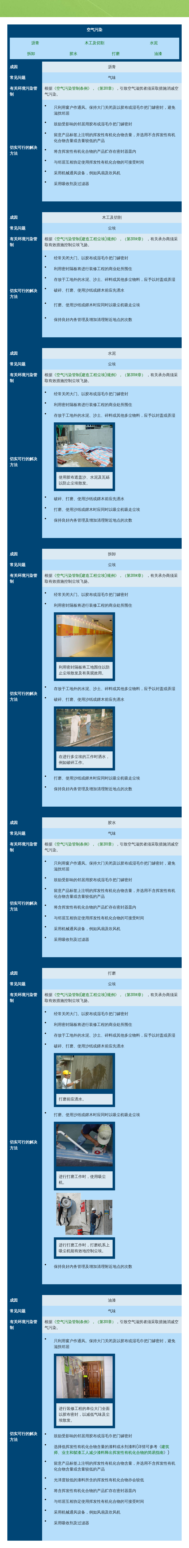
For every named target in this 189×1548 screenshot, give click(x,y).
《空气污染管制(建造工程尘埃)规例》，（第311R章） (98, 239)
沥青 (35, 43)
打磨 (116, 53)
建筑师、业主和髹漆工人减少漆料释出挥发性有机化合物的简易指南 (111, 1449)
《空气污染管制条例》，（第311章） (84, 88)
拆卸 (31, 53)
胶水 (73, 53)
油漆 (158, 53)
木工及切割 (94, 43)
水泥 (154, 43)
